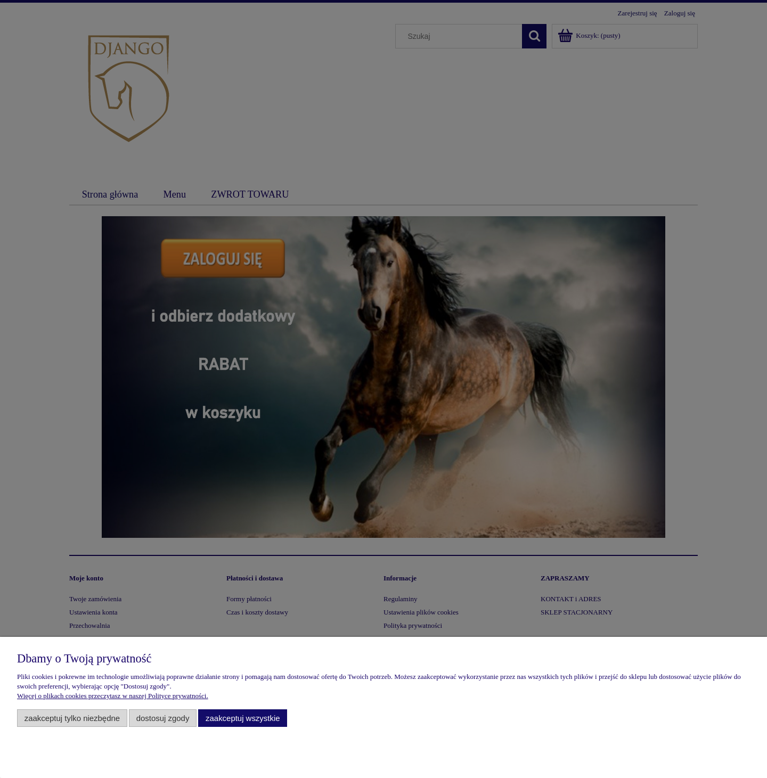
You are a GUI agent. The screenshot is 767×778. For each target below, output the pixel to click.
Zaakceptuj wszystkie (243, 718)
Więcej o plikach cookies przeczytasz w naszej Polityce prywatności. (112, 696)
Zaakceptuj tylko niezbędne (72, 718)
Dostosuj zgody (163, 718)
